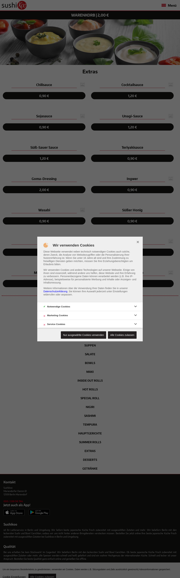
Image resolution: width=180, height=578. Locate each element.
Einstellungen (120, 291)
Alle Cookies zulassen (122, 335)
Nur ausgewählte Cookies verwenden (83, 335)
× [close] (137, 241)
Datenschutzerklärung (55, 291)
